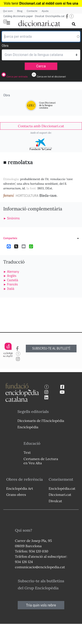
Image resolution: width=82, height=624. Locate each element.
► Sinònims (11, 218)
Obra (5, 46)
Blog (19, 11)
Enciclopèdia (27, 427)
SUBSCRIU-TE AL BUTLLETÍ (51, 348)
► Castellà (10, 280)
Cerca (41, 66)
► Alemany (11, 272)
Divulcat (39, 16)
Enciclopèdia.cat (55, 16)
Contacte (32, 11)
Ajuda (45, 11)
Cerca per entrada (17, 76)
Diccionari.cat (60, 494)
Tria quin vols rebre (41, 605)
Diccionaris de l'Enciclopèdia (40, 420)
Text (27, 452)
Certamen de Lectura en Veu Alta (41, 461)
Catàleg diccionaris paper (18, 16)
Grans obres (16, 494)
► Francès (10, 284)
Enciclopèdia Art (19, 488)
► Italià (8, 289)
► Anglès (9, 276)
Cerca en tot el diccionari (51, 76)
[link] (41, 125)
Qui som (8, 11)
